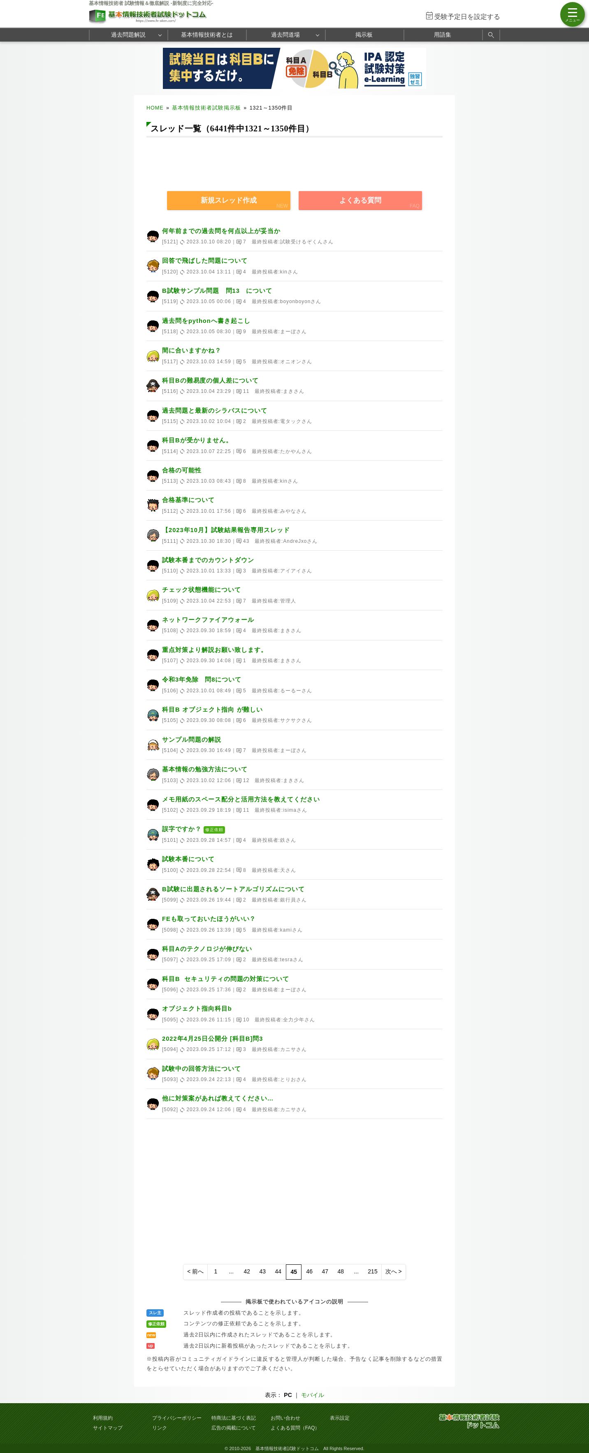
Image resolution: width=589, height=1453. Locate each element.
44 (278, 1271)
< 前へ (195, 1271)
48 (341, 1271)
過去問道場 (285, 34)
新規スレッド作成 (229, 200)
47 (325, 1271)
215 (372, 1271)
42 (247, 1271)
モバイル (312, 1395)
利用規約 (103, 1418)
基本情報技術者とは (207, 34)
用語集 (442, 34)
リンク (159, 1428)
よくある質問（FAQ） (295, 1428)
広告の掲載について (233, 1428)
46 (309, 1271)
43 (263, 1271)
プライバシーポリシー (177, 1418)
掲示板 (364, 34)
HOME (155, 108)
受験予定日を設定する (467, 16)
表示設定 (340, 1418)
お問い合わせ (285, 1418)
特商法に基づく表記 (233, 1418)
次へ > (393, 1271)
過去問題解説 (128, 34)
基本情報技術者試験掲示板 (206, 108)
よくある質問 (360, 200)
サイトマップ (108, 1428)
